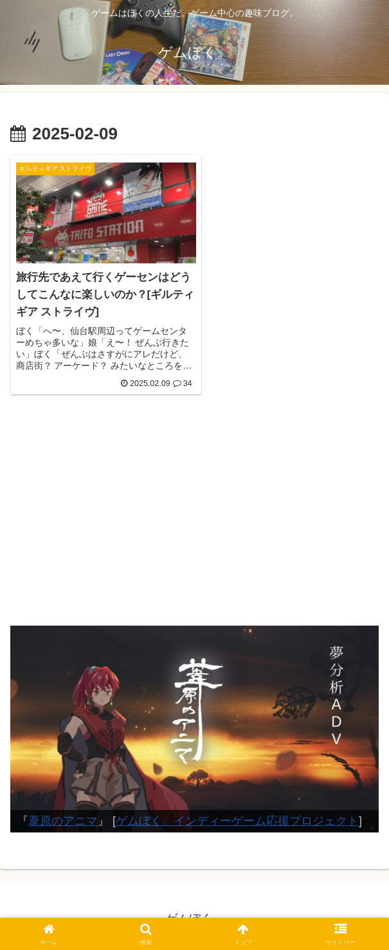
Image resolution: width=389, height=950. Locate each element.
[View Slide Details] (194, 722)
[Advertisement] (194, 513)
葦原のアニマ (63, 815)
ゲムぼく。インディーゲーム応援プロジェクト (237, 815)
